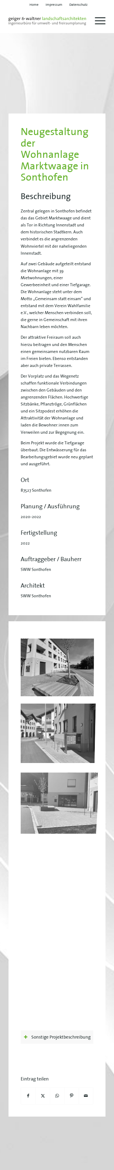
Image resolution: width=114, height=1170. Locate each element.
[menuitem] (34, 4)
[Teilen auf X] (43, 1096)
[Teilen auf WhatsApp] (57, 1096)
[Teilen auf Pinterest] (71, 1096)
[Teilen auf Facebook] (28, 1096)
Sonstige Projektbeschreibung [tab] (57, 1037)
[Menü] (97, 21)
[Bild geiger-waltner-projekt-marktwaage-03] (59, 731)
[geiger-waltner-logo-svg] (47, 21)
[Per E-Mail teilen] (86, 1096)
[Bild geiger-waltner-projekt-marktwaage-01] (59, 669)
